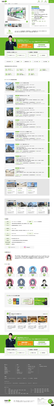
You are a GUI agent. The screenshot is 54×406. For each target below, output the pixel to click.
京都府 (40, 391)
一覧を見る (44, 313)
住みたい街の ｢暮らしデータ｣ (23, 383)
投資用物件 (18, 369)
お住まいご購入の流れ (19, 373)
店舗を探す (5, 378)
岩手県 (38, 388)
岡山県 (12, 392)
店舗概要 (18, 61)
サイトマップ (45, 399)
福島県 (48, 388)
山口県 (19, 392)
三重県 (17, 391)
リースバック (29, 370)
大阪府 (35, 391)
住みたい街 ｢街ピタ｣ (15, 383)
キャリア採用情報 (30, 378)
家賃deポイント (6, 373)
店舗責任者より (27, 61)
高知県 (43, 392)
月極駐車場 (5, 368)
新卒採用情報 (35, 378)
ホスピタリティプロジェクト (12, 378)
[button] (49, 208)
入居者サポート (25, 378)
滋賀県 (43, 391)
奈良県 (45, 391)
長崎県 (14, 393)
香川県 (35, 392)
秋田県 (40, 388)
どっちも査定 (29, 369)
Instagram (27, 247)
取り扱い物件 (9, 61)
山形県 (45, 388)
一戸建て (18, 367)
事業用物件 (18, 370)
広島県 (9, 392)
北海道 (9, 388)
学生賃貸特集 (6, 372)
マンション (18, 366)
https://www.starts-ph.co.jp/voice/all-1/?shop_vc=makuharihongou (23, 235)
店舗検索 (9, 3)
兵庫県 (38, 391)
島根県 (17, 392)
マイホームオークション (31, 367)
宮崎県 (22, 393)
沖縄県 (27, 393)
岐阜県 (14, 391)
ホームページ (12, 247)
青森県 (35, 388)
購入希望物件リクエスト (20, 372)
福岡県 (9, 393)
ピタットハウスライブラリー (7, 383)
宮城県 (43, 388)
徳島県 (40, 392)
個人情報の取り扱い (39, 399)
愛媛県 (38, 392)
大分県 (17, 393)
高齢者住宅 (5, 369)
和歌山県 (48, 391)
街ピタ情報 (45, 61)
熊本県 (19, 393)
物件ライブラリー (35, 383)
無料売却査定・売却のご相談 (31, 366)
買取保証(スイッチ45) (31, 368)
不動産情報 (5, 3)
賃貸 (5, 366)
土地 (17, 368)
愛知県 (9, 391)
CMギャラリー (30, 383)
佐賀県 (12, 393)
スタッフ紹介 (36, 61)
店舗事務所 (5, 367)
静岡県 (12, 391)
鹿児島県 (24, 393)
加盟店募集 (42, 398)
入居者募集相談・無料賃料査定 (43, 366)
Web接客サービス (19, 378)
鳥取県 (14, 392)
